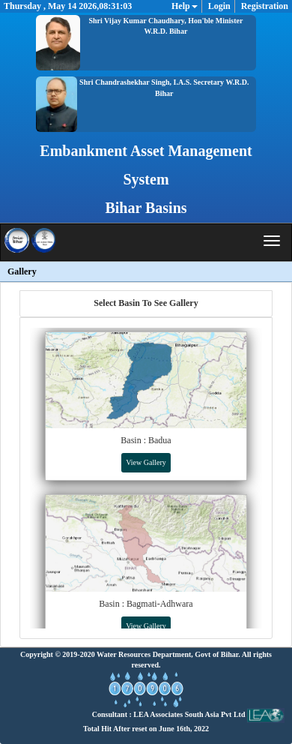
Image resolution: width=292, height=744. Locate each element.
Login (219, 6)
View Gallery (146, 462)
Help (184, 6)
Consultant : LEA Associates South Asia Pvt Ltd (188, 714)
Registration (264, 6)
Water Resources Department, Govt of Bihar (167, 654)
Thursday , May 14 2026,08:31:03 (68, 6)
